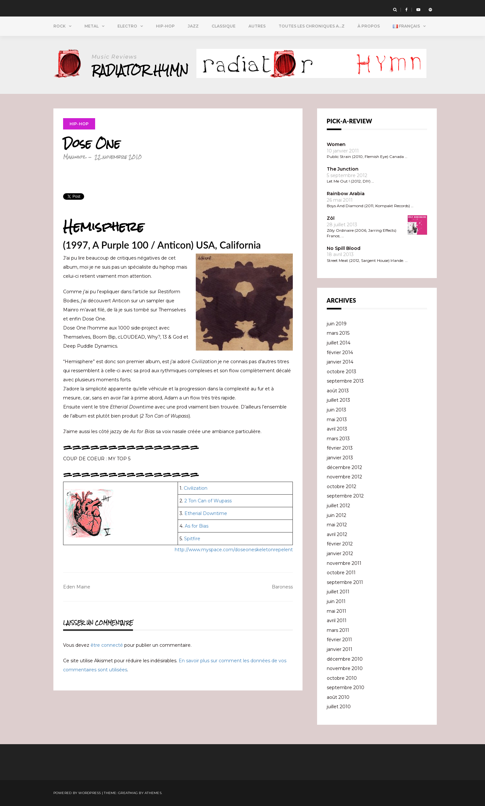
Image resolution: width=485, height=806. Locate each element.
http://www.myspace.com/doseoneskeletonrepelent (234, 550)
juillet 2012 (338, 506)
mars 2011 (338, 630)
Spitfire (192, 539)
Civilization (195, 488)
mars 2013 (338, 439)
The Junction (342, 169)
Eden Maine (76, 587)
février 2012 (340, 544)
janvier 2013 (340, 458)
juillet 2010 (339, 707)
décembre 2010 (345, 659)
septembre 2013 (345, 381)
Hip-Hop (165, 26)
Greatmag (128, 793)
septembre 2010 (345, 687)
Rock (59, 26)
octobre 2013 (341, 372)
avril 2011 (337, 620)
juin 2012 (336, 515)
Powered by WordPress (77, 793)
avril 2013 (337, 429)
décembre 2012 (344, 467)
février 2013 (340, 448)
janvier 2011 (339, 649)
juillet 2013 (338, 400)
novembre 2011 (344, 563)
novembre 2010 (345, 668)
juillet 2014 (338, 343)
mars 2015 (338, 333)
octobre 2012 (341, 486)
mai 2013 (337, 419)
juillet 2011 (338, 592)
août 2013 (338, 391)
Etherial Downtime (205, 513)
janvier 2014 (340, 362)
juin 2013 (336, 410)
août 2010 (338, 697)
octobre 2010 (342, 678)
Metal (91, 26)
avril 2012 (337, 534)
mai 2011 (336, 611)
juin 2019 (337, 324)
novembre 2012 (344, 477)
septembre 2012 (345, 496)
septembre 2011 (345, 582)
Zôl (331, 218)
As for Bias (196, 526)
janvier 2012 (340, 553)
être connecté (107, 645)
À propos (369, 26)
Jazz (193, 26)
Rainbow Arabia (346, 193)
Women (336, 144)
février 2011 (339, 640)
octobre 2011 (341, 573)
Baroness (282, 587)
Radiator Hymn (140, 70)
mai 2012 (337, 525)
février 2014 (340, 352)
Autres (257, 26)
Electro (127, 26)
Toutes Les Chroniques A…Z (312, 26)
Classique (224, 26)
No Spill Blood (343, 248)
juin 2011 (336, 601)
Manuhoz (74, 157)
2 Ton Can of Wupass (208, 501)
